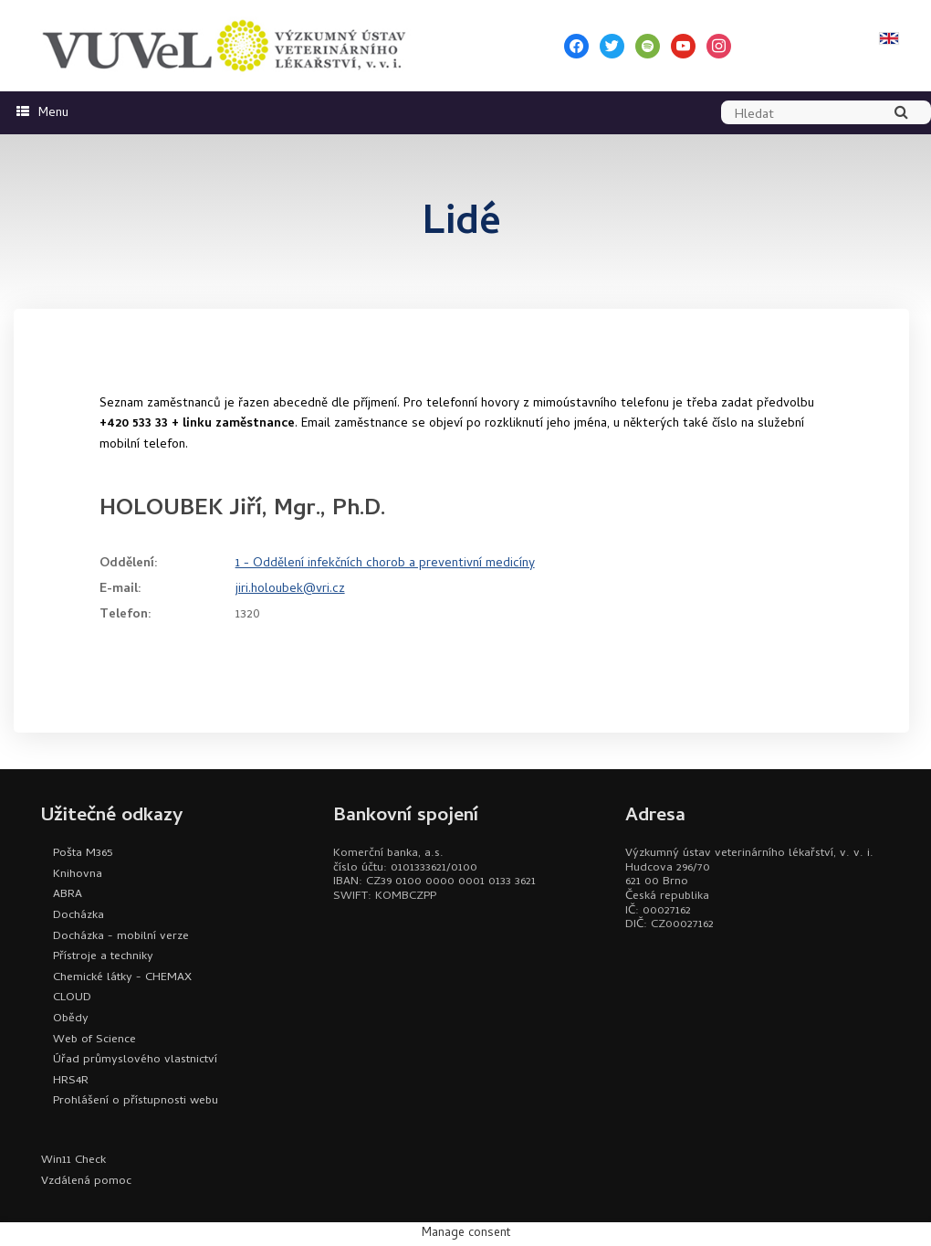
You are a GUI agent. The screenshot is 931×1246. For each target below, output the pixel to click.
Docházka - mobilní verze (121, 936)
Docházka (78, 915)
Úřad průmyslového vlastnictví (135, 1060)
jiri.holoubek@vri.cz (290, 589)
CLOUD (72, 998)
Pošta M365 (82, 853)
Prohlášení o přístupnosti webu (135, 1101)
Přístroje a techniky (103, 956)
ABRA (67, 894)
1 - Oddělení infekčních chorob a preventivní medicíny (385, 564)
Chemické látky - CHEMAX (122, 977)
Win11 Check (73, 1160)
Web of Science (94, 1040)
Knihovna (77, 874)
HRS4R (71, 1081)
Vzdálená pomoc (86, 1181)
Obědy (71, 1019)
